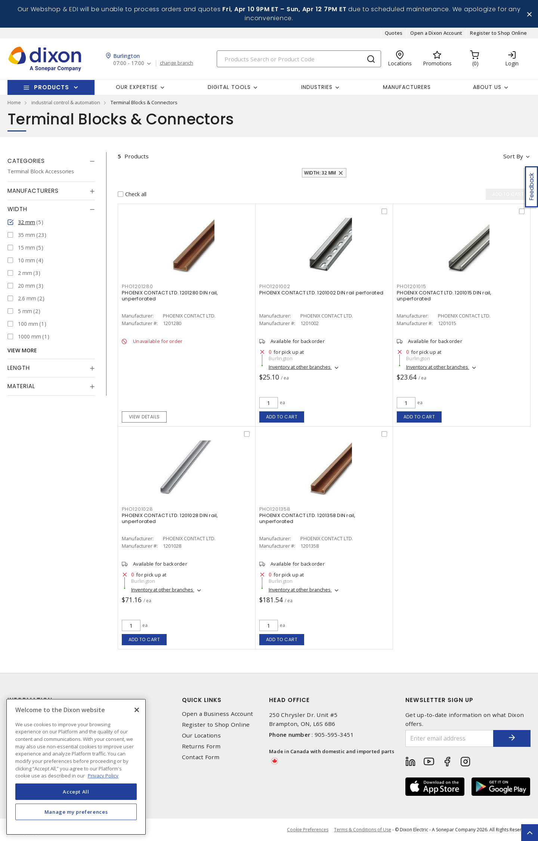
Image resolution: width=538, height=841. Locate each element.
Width (17, 209)
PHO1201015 (411, 286)
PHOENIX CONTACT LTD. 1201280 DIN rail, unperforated (170, 296)
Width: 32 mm (320, 173)
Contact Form (201, 757)
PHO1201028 (137, 509)
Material (21, 386)
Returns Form (201, 746)
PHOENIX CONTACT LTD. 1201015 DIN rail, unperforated (444, 296)
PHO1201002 (274, 286)
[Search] (299, 58)
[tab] (51, 161)
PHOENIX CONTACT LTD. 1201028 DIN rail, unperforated (170, 518)
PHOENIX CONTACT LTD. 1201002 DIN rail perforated (321, 293)
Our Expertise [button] (137, 87)
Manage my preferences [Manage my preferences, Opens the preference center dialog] (76, 811)
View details (144, 417)
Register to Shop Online (498, 33)
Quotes (394, 33)
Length (18, 368)
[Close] (137, 710)
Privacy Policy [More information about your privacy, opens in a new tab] (103, 775)
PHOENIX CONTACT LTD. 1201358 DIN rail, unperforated (307, 518)
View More (22, 350)
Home (14, 102)
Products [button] (51, 87)
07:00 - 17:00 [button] (128, 63)
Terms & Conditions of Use (362, 829)
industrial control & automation (65, 102)
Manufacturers (407, 87)
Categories (26, 161)
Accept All (76, 791)
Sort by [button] (513, 156)
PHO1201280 (137, 286)
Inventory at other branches (300, 367)
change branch (176, 63)
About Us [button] (487, 87)
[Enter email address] (449, 738)
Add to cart (282, 417)
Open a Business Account (217, 713)
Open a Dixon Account (436, 33)
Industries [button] (317, 87)
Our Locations (201, 735)
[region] (76, 767)
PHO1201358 (275, 509)
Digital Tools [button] (229, 87)
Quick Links (202, 700)
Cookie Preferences (307, 830)
